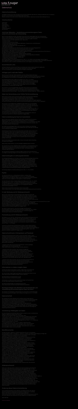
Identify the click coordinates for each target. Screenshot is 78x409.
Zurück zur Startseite (6, 400)
